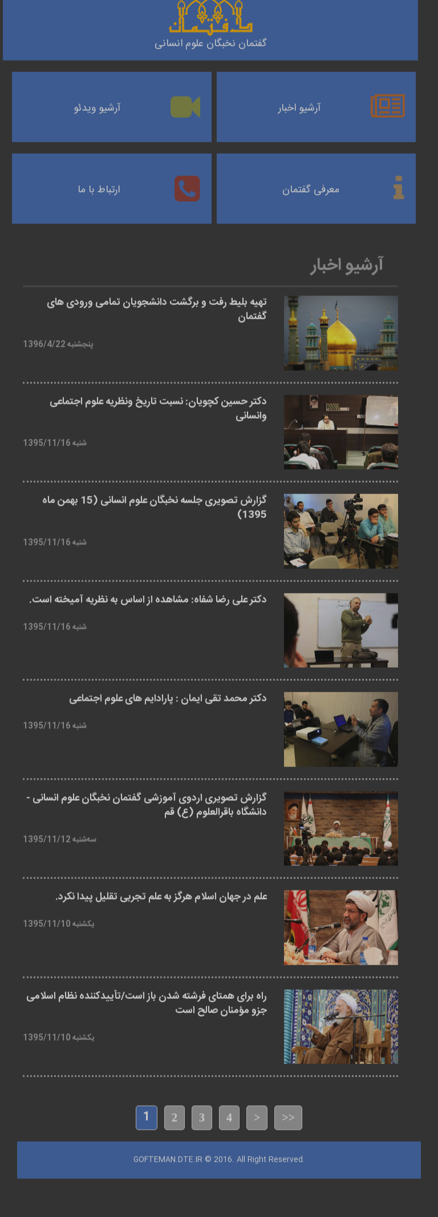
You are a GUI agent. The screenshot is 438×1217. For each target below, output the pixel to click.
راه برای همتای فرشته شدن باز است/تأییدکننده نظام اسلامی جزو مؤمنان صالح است (146, 999)
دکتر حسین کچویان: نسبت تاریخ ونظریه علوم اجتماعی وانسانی (158, 404)
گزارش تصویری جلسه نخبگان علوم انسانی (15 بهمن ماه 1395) (154, 504)
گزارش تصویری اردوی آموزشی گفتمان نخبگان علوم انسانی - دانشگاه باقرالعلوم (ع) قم (146, 801)
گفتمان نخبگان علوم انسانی (211, 40)
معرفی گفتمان (310, 186)
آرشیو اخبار (299, 105)
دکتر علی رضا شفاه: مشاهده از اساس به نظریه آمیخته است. (148, 596)
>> (288, 1113)
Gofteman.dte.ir (167, 1155)
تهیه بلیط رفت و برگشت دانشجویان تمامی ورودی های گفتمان (157, 306)
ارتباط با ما (99, 186)
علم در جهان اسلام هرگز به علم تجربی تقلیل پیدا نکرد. (161, 893)
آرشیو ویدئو (97, 105)
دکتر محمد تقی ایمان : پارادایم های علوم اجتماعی (168, 695)
